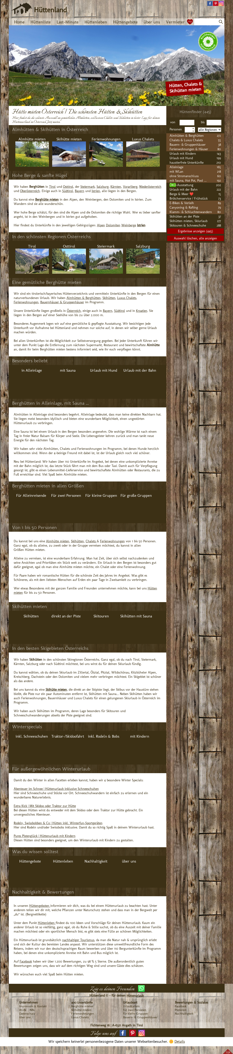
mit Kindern (139, 736)
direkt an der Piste (66, 616)
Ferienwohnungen (106, 139)
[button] (210, 4)
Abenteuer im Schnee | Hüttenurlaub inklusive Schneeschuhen (56, 789)
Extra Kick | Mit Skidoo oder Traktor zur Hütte (45, 806)
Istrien (96, 191)
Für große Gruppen (136, 495)
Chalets (91, 541)
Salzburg (103, 187)
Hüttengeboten (39, 906)
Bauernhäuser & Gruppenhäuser (62, 302)
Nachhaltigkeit (95, 861)
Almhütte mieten (32, 139)
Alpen (101, 225)
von (174, 122)
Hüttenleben (95, 21)
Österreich (74, 311)
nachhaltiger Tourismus (78, 940)
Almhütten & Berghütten (83, 298)
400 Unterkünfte (82, 1002)
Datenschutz (27, 1013)
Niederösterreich (150, 187)
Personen (176, 129)
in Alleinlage (31, 370)
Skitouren (101, 616)
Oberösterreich (30, 191)
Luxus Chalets (143, 139)
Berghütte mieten (82, 1006)
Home (19, 21)
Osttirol (68, 187)
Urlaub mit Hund (103, 370)
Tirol (52, 187)
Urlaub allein (131, 1006)
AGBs (22, 1010)
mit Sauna (67, 370)
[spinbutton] (190, 129)
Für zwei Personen (66, 495)
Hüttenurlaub (135, 995)
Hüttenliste (40, 21)
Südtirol (67, 191)
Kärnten (115, 187)
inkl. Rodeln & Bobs (103, 736)
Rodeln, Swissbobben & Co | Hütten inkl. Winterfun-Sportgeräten (58, 823)
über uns (152, 21)
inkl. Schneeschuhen (32, 736)
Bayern (79, 191)
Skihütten (108, 298)
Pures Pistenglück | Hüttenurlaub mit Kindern (44, 836)
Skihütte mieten (69, 139)
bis (203, 122)
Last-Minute (68, 21)
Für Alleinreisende (31, 495)
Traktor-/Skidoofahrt (67, 736)
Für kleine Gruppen (101, 495)
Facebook (26, 961)
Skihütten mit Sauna (136, 616)
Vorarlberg (130, 187)
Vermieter (175, 21)
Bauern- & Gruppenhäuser (140, 1017)
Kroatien (141, 311)
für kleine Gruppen (135, 1013)
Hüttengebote (125, 21)
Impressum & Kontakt (33, 1006)
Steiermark (87, 187)
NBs (32, 1010)
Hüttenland (50, 10)
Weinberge (128, 225)
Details (179, 1041)
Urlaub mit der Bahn (139, 370)
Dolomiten (113, 225)
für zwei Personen (134, 1010)
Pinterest (180, 1010)
